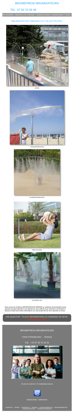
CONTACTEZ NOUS (37, 319)
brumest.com (9, 407)
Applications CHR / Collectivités (25, 15)
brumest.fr (17, 407)
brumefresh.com (26, 407)
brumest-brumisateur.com (46, 407)
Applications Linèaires (43, 15)
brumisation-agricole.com (29, 408)
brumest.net (35, 407)
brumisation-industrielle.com (44, 408)
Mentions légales (32, 399)
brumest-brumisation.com (60, 407)
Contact (67, 15)
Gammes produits (57, 15)
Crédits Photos (42, 399)
